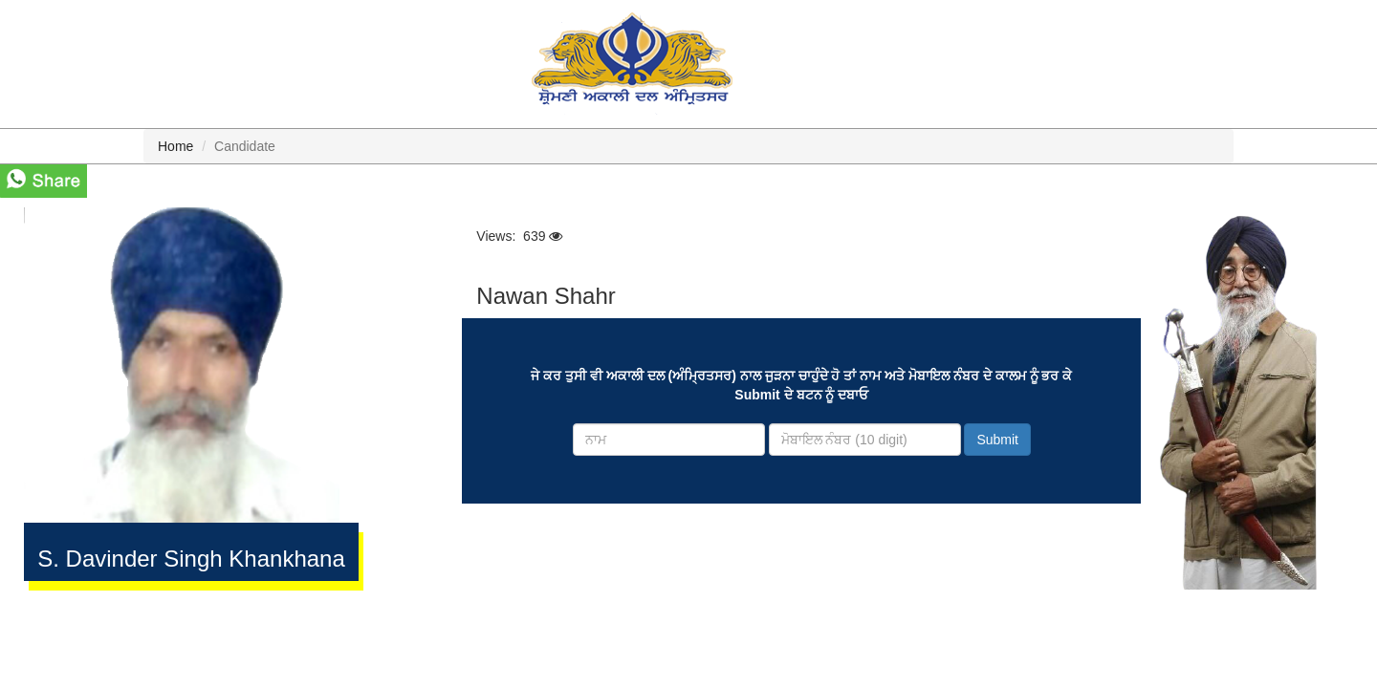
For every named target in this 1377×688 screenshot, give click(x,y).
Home (175, 146)
